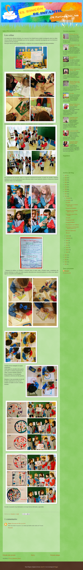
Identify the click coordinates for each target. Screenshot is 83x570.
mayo (67, 242)
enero (67, 252)
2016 (66, 196)
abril (67, 245)
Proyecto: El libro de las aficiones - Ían (75, 70)
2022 (66, 182)
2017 (66, 193)
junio (67, 240)
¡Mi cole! (68, 233)
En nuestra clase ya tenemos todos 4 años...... (72, 205)
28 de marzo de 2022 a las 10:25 (19, 523)
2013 (66, 259)
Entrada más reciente (9, 555)
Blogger (56, 567)
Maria (9, 523)
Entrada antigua (55, 555)
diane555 (43, 567)
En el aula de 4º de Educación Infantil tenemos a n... (72, 227)
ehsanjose (67, 271)
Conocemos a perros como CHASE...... (71, 215)
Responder (10, 527)
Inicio (33, 555)
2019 (66, 189)
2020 (66, 187)
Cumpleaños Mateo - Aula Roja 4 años (74, 142)
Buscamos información (71, 230)
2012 (66, 261)
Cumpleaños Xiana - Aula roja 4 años (74, 118)
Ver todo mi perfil (67, 273)
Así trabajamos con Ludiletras (72, 224)
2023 (66, 180)
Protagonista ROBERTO (71, 208)
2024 (66, 177)
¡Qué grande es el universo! (73, 57)
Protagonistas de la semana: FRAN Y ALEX (72, 211)
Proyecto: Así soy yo (74, 34)
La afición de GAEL (74, 131)
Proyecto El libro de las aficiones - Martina (75, 105)
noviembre (68, 200)
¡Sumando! (68, 217)
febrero (67, 249)
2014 (66, 257)
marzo (67, 247)
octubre (68, 235)
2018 (66, 191)
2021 (66, 184)
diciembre (68, 198)
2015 (66, 255)
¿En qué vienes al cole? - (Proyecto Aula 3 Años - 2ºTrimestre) (75, 82)
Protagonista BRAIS (70, 222)
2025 (66, 175)
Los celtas (72, 93)
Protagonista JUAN (70, 220)
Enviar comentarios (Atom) (15, 558)
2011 (66, 264)
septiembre (68, 238)
